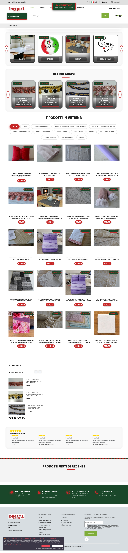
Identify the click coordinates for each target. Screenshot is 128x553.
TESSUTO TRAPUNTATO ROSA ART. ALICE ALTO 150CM (50, 174)
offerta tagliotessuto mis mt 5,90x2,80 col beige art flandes (50, 341)
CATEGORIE (13, 16)
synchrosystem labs (65, 546)
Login (104, 2)
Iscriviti (91, 534)
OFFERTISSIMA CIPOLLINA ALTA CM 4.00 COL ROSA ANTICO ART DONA (21, 217)
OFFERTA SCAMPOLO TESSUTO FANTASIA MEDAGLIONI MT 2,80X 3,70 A (106, 258)
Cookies (40, 532)
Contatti (80, 8)
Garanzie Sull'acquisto (44, 522)
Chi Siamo (41, 518)
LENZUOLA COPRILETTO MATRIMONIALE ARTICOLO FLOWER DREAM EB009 (21, 341)
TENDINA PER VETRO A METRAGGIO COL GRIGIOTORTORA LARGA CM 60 (78, 217)
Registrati (115, 2)
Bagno (22, 59)
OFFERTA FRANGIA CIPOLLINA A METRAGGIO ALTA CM (104, 100)
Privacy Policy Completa (14, 544)
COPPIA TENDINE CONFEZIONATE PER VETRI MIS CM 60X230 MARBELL (106, 341)
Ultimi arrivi (15, 372)
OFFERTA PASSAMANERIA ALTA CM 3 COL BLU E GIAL (77, 102)
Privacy (109, 525)
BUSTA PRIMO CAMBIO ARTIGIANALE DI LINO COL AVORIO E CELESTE (78, 174)
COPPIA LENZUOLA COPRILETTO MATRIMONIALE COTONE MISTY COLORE (78, 300)
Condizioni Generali (44, 525)
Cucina (78, 59)
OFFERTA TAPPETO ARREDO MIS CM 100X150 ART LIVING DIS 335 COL (21, 300)
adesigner (80, 546)
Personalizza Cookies (57, 546)
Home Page (12, 25)
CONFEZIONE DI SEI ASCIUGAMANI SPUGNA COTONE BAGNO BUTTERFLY (78, 341)
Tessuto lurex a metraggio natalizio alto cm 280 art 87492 (107, 300)
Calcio (50, 59)
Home (32, 8)
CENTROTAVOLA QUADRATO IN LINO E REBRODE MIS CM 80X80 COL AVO (49, 300)
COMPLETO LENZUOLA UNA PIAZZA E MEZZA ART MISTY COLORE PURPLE (49, 258)
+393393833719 (114, 8)
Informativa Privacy (44, 534)
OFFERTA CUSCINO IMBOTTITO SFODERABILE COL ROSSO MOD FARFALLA (21, 175)
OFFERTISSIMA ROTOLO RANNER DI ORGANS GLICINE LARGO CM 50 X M (107, 174)
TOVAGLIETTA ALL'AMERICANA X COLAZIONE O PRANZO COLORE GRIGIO (50, 217)
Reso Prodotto (42, 527)
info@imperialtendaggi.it (18, 2)
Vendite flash (16, 418)
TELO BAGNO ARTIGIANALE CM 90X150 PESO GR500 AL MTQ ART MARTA (78, 258)
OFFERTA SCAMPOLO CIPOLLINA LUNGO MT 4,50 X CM (51, 100)
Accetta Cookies (46, 546)
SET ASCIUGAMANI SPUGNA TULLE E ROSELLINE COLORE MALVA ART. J (106, 217)
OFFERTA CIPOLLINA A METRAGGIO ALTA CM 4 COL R (23, 102)
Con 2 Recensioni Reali (18, 433)
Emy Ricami (105, 59)
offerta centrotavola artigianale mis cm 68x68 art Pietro (21, 258)
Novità (42, 8)
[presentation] (121, 48)
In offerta (14, 366)
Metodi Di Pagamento (44, 520)
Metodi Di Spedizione (44, 529)
